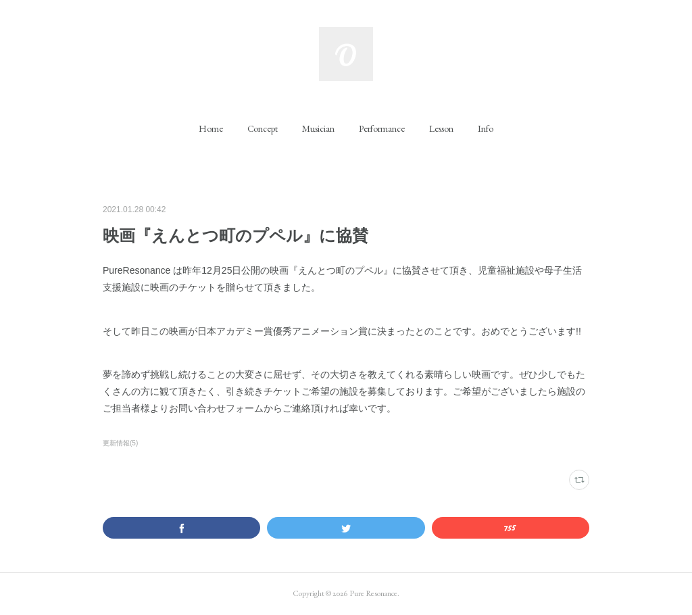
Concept (262, 128)
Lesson (441, 128)
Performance (382, 128)
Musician (318, 128)
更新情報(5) (120, 443)
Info (485, 128)
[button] (211, 128)
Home (211, 128)
